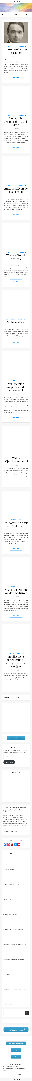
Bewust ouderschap (16, 653)
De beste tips (16, 519)
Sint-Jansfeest (16, 322)
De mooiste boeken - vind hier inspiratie (15, 937)
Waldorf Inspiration (8, 1068)
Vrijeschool (16, 380)
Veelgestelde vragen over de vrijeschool (16, 387)
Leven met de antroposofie (16, 46)
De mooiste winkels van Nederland (16, 524)
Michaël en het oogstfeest (11, 877)
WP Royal (20, 1075)
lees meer (16, 77)
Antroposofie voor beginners (16, 50)
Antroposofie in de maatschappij (16, 190)
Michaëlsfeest (9, 997)
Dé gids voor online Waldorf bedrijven (16, 591)
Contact (5, 1070)
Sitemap (22, 1068)
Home (4, 1066)
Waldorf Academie (9, 863)
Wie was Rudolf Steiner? (16, 256)
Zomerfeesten (21, 319)
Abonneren (9, 762)
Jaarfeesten (10, 319)
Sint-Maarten (9, 892)
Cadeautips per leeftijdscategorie (13, 922)
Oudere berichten (11, 697)
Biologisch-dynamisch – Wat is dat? (16, 121)
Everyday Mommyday (12, 1066)
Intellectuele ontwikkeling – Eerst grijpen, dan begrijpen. (16, 661)
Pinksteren (9, 967)
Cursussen (17, 1068)
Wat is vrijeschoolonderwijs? (17, 459)
